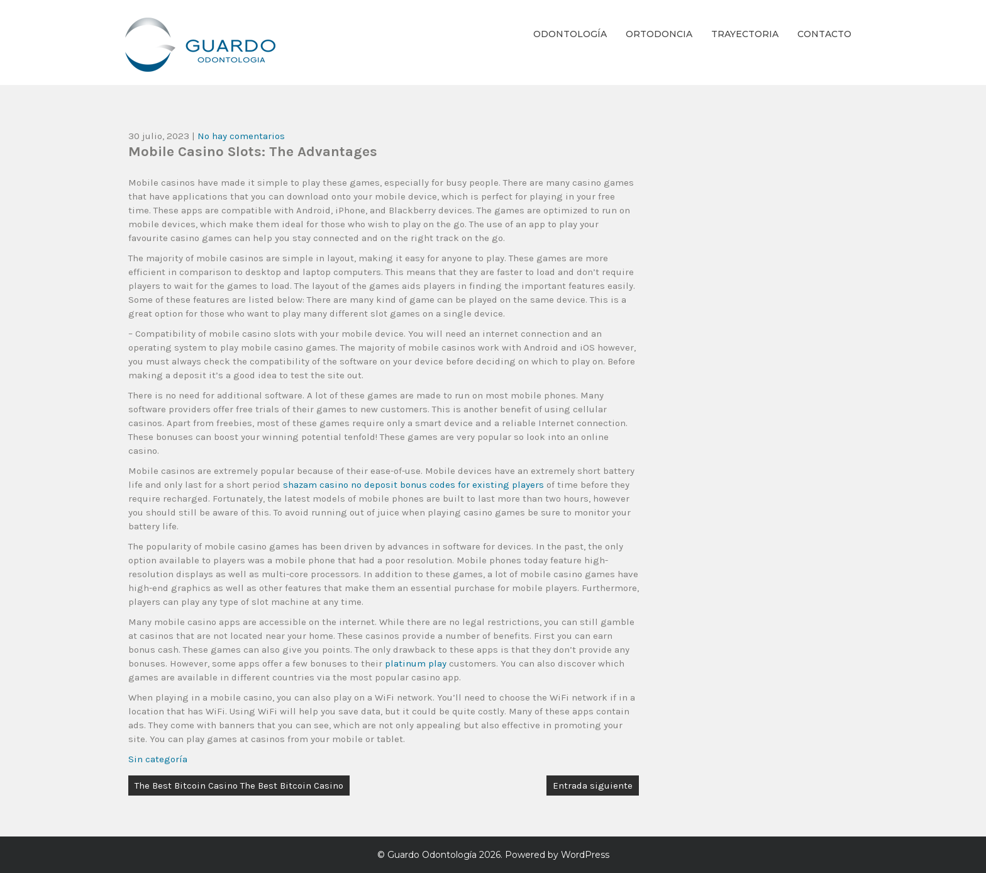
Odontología (570, 34)
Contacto (824, 34)
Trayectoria (744, 34)
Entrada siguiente (593, 785)
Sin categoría (157, 759)
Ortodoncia (659, 34)
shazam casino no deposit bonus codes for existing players (413, 484)
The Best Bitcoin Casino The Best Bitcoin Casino (239, 785)
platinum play (415, 663)
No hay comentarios (241, 136)
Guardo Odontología (432, 854)
